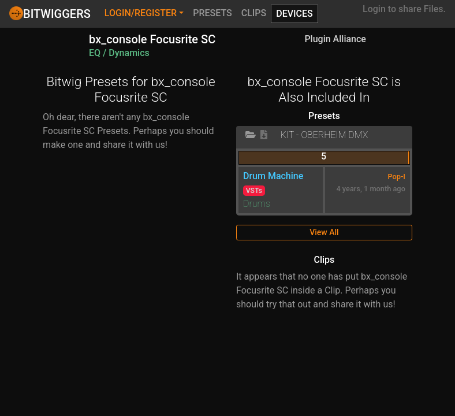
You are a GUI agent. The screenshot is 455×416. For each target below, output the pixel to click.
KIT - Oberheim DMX (324, 134)
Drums (256, 203)
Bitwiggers (50, 13)
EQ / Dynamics (119, 52)
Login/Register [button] (141, 13)
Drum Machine (273, 175)
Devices (294, 13)
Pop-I (396, 176)
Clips (254, 13)
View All (323, 232)
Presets (212, 13)
